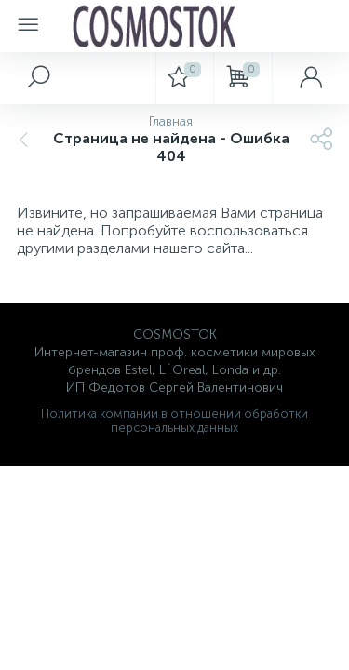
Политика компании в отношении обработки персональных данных (174, 421)
